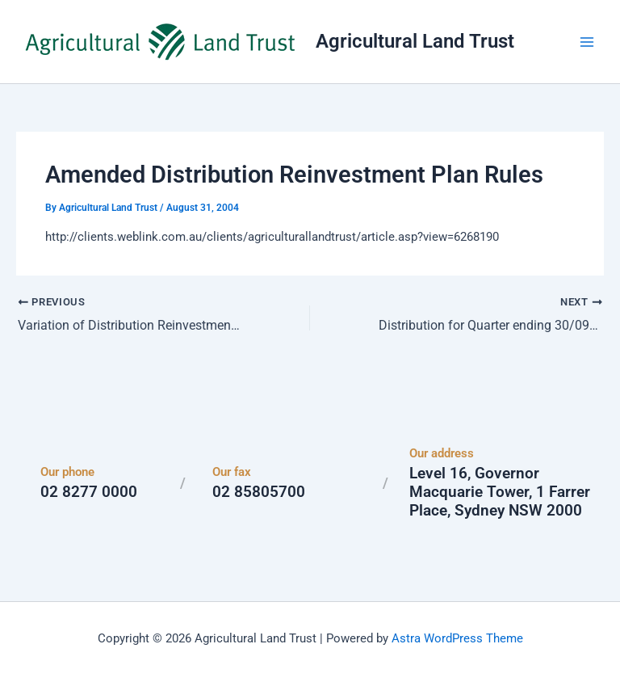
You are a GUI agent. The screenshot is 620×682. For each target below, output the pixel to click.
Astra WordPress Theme (457, 637)
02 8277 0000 (88, 491)
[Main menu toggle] (587, 42)
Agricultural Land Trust (415, 41)
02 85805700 (258, 491)
